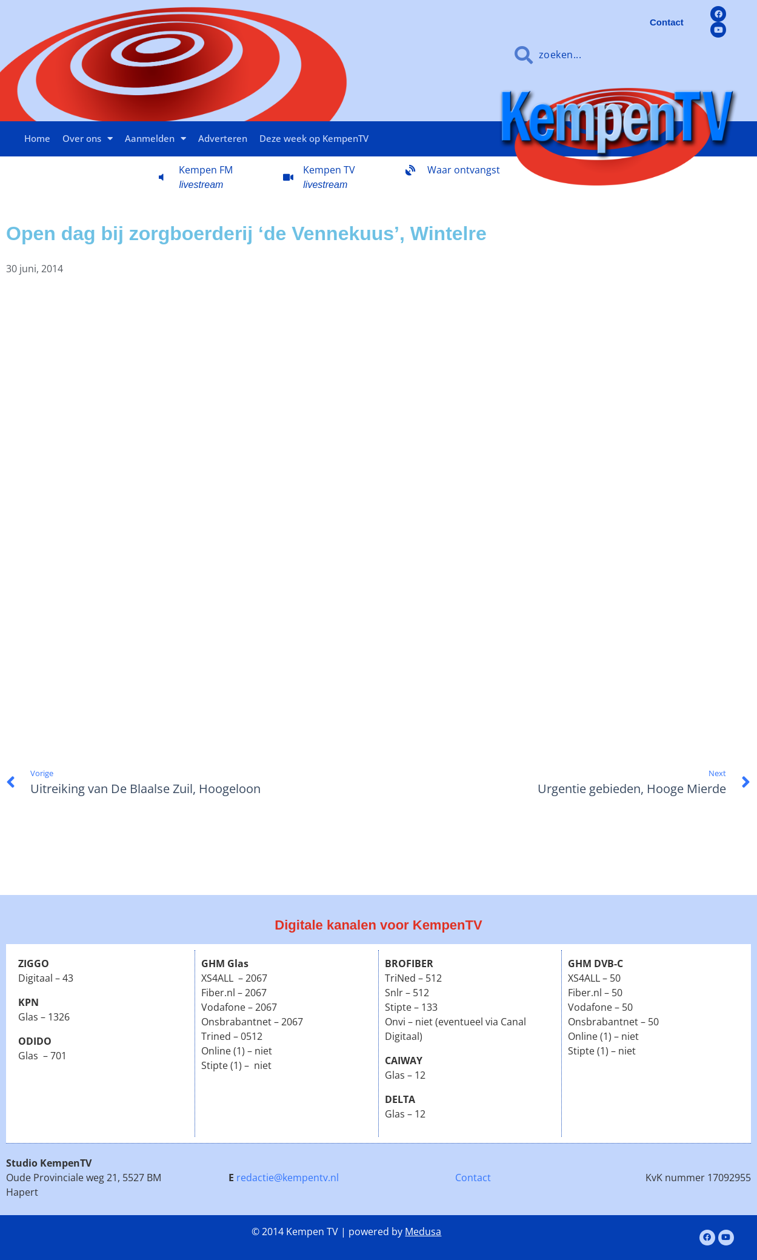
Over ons (87, 138)
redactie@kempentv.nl (287, 1177)
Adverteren (222, 138)
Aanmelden (155, 138)
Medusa (423, 1231)
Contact (473, 1177)
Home (37, 138)
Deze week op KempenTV (313, 138)
